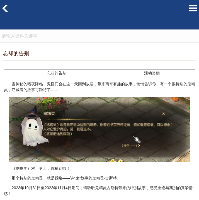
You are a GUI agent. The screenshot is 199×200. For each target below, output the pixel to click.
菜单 (193, 8)
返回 (5, 8)
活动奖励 (152, 73)
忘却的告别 (56, 73)
